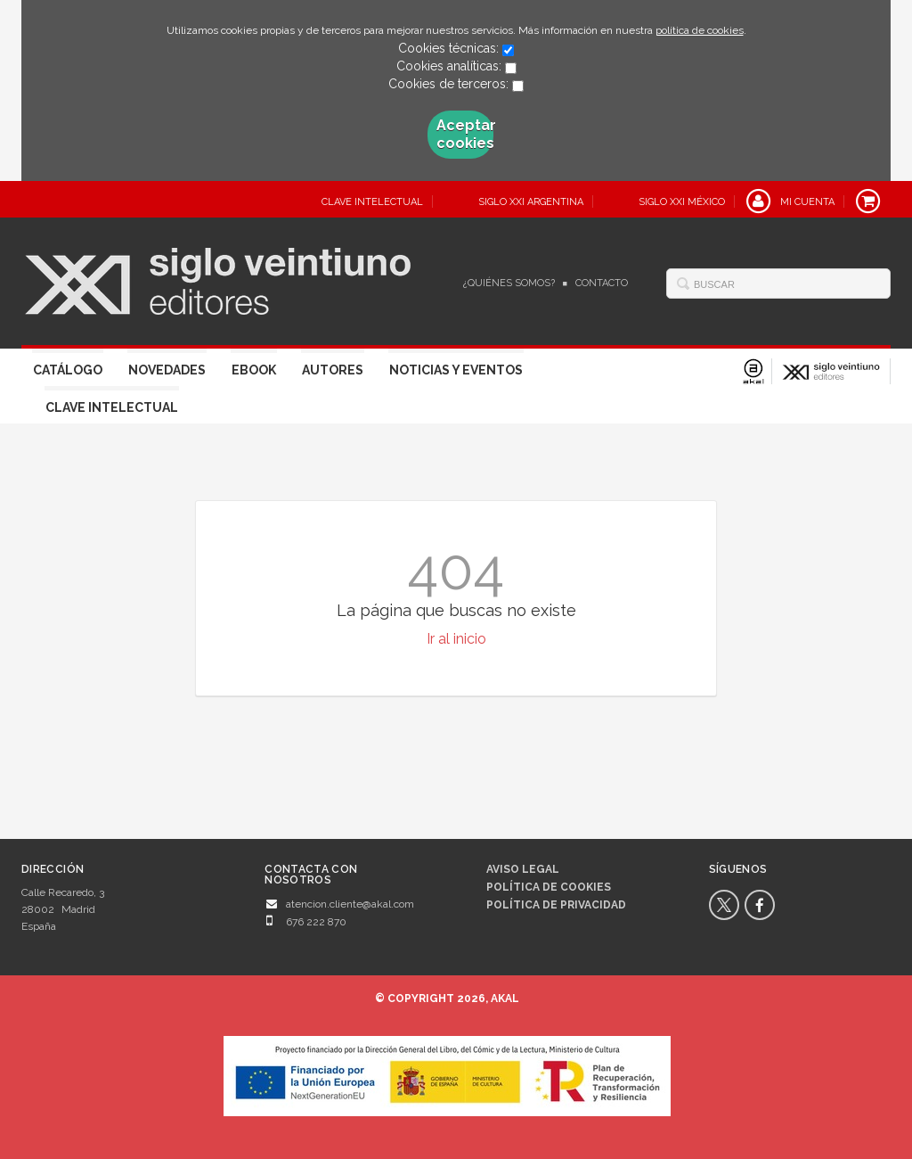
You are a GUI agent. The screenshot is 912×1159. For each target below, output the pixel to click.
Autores (332, 370)
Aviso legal (522, 869)
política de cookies (700, 30)
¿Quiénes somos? (509, 283)
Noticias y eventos (456, 370)
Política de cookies (548, 887)
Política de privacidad (556, 905)
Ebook (254, 370)
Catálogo (67, 370)
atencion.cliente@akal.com (350, 904)
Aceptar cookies (464, 134)
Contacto (601, 283)
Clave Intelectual (111, 407)
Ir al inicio (456, 638)
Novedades (167, 370)
